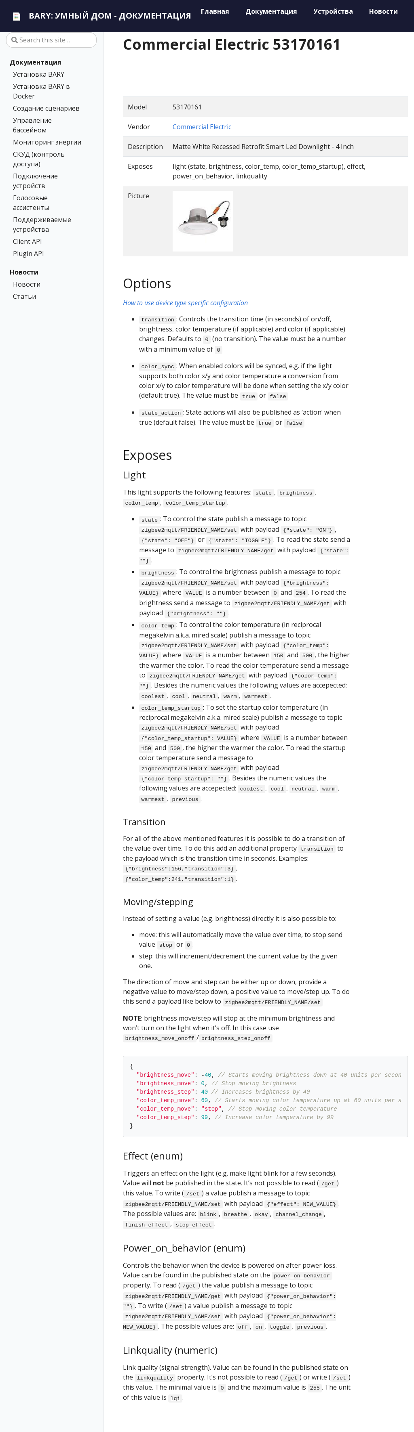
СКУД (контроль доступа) (39, 159)
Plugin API (28, 253)
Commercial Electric (202, 126)
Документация (35, 62)
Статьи (24, 296)
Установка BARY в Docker (41, 91)
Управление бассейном (32, 125)
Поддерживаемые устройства (42, 224)
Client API (27, 241)
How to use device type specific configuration (185, 302)
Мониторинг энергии (47, 142)
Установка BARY (38, 74)
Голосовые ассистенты (31, 202)
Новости (24, 272)
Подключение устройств (35, 181)
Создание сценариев (46, 108)
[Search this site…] (51, 40)
